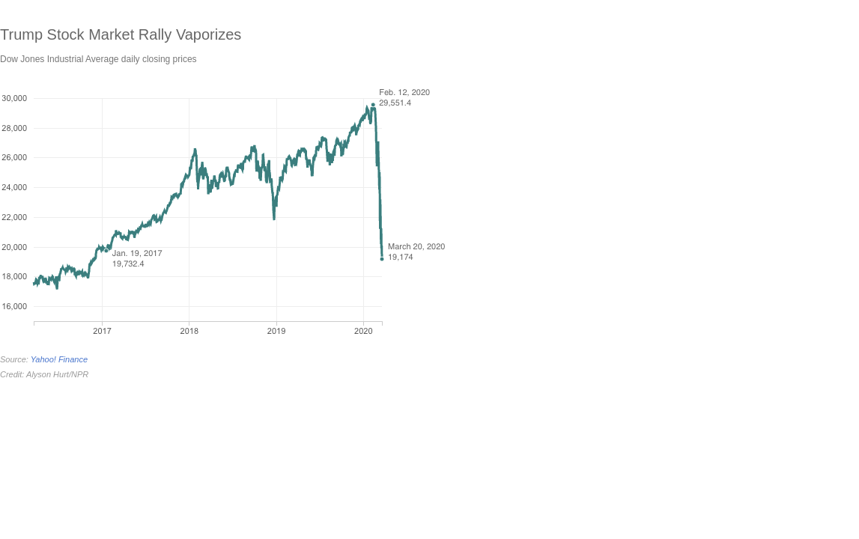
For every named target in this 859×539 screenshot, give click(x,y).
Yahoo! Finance (59, 359)
